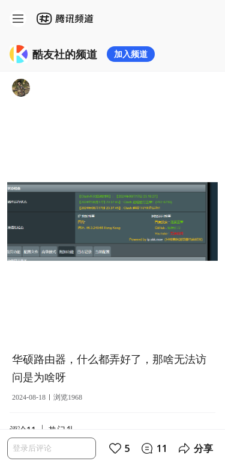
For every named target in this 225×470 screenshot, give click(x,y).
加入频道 (131, 54)
